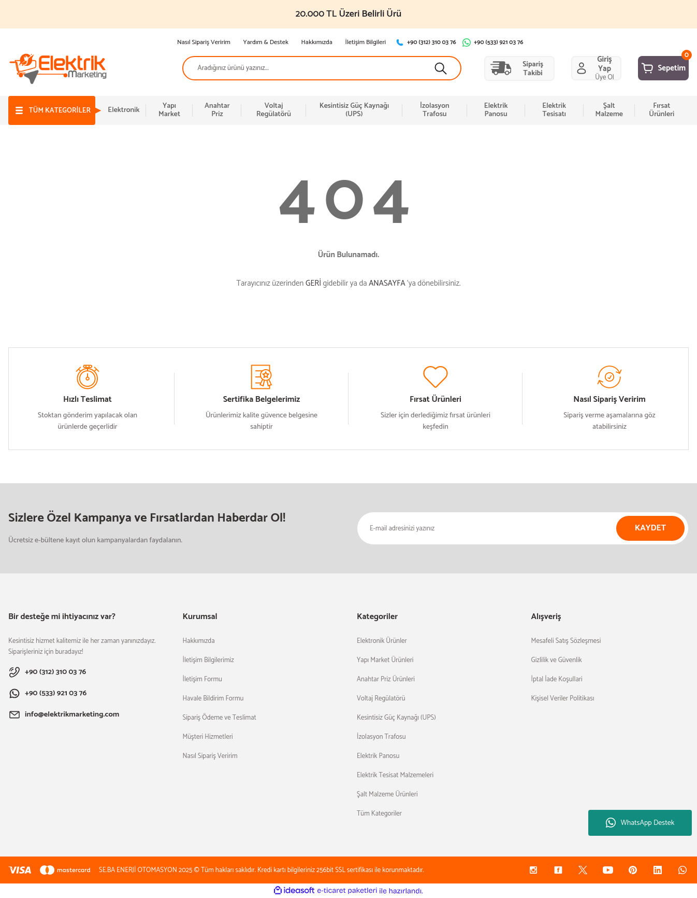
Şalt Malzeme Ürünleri (387, 794)
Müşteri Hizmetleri (208, 737)
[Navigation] (56, 110)
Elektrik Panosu (378, 756)
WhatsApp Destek (640, 823)
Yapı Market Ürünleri (385, 660)
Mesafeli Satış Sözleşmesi (566, 641)
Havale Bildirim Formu (213, 698)
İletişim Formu (202, 679)
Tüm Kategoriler (379, 813)
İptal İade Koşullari (557, 679)
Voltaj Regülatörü (381, 698)
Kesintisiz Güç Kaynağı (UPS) (396, 717)
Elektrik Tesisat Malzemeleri (395, 775)
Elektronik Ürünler (382, 641)
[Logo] (58, 68)
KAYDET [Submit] (650, 528)
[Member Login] (566, 68)
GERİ (313, 283)
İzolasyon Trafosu (381, 737)
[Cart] (653, 68)
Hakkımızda (199, 641)
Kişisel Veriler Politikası (562, 698)
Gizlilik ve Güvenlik (556, 660)
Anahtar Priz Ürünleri (386, 679)
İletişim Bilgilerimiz (208, 660)
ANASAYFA (387, 283)
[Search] (302, 68)
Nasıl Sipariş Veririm (210, 756)
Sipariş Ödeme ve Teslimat (219, 717)
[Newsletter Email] (523, 528)
